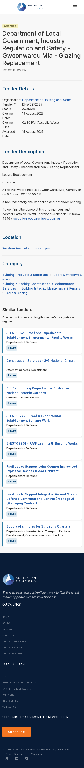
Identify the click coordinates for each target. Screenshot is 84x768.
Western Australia (16, 248)
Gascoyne (42, 248)
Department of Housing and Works (46, 100)
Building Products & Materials (25, 275)
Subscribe (16, 732)
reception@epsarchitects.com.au (36, 218)
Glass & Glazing (16, 293)
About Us (8, 635)
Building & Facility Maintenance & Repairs (51, 288)
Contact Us (9, 707)
